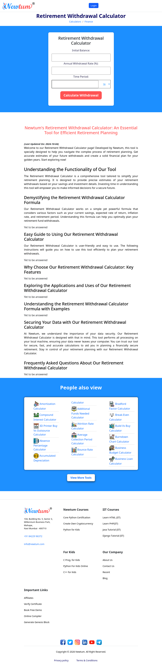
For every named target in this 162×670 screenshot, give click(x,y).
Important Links (36, 590)
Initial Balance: (81, 50)
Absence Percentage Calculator (42, 445)
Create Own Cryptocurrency (78, 523)
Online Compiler (33, 616)
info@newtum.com (34, 544)
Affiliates (28, 597)
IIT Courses (111, 509)
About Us (108, 560)
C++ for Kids (69, 572)
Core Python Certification (76, 517)
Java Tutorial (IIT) (112, 529)
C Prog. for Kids (71, 560)
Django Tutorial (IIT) (113, 535)
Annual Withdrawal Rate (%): (81, 63)
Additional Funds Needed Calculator (80, 413)
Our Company (113, 552)
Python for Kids (71, 529)
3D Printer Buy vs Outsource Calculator (45, 430)
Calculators (75, 21)
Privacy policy (61, 660)
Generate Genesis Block (36, 622)
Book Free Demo (33, 610)
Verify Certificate (33, 604)
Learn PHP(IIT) (110, 523)
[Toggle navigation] (155, 6)
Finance (89, 21)
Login (94, 5)
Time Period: (81, 76)
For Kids (69, 552)
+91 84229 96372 (33, 536)
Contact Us (108, 566)
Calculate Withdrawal (81, 95)
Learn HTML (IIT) (112, 517)
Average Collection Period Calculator (81, 439)
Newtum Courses (76, 509)
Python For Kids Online (75, 566)
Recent (106, 572)
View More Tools (81, 477)
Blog (105, 578)
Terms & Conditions (87, 660)
